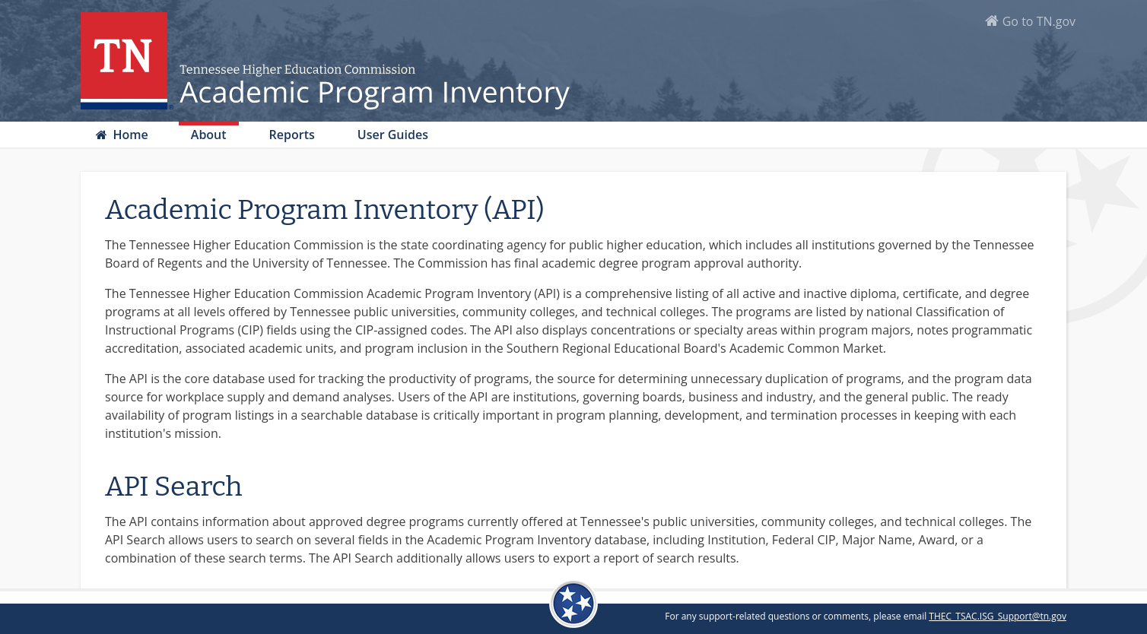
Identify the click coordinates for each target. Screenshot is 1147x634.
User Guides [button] (392, 134)
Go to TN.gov (1039, 21)
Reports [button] (292, 134)
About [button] (209, 134)
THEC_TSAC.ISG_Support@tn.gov (997, 616)
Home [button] (129, 134)
